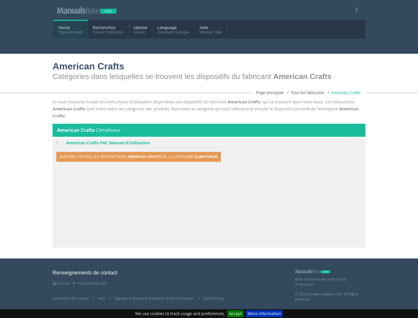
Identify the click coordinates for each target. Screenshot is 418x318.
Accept (235, 313)
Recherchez (104, 27)
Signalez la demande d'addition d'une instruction (154, 298)
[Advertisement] (209, 205)
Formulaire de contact (70, 298)
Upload (140, 27)
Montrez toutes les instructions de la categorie (139, 157)
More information (264, 313)
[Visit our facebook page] (354, 10)
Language (167, 27)
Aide (203, 27)
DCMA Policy (214, 298)
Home (64, 27)
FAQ (101, 298)
